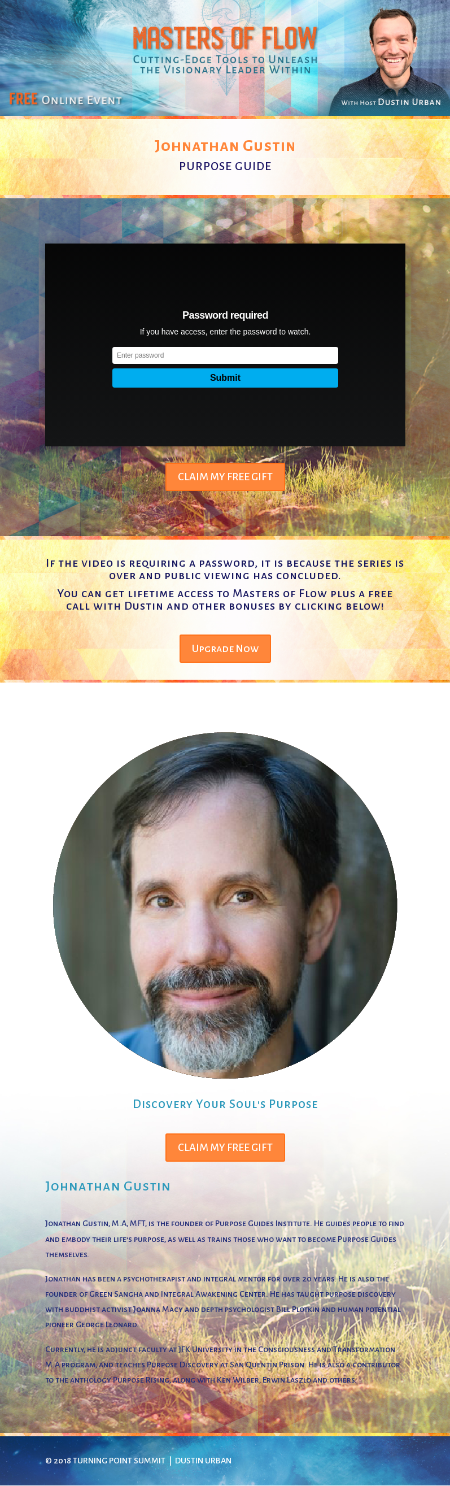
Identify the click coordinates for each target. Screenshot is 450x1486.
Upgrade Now (225, 648)
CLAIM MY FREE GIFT (225, 477)
